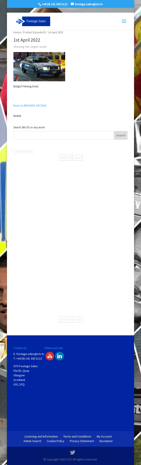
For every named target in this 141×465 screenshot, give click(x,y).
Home (17, 32)
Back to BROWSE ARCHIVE (29, 105)
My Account (104, 436)
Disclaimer (106, 441)
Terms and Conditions (77, 436)
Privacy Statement (82, 441)
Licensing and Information (41, 436)
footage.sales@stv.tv (30, 354)
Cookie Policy (55, 441)
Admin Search (32, 441)
